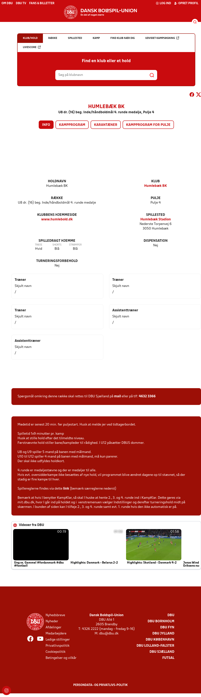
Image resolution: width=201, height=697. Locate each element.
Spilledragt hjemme (57, 241)
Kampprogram (72, 125)
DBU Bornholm (161, 621)
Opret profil (186, 3)
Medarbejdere (56, 633)
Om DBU (7, 3)
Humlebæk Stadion (155, 219)
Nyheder (52, 621)
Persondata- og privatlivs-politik (100, 685)
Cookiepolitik (55, 652)
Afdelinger (53, 627)
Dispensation (156, 241)
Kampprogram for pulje (148, 125)
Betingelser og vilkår (61, 658)
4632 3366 (147, 396)
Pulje (156, 198)
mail (117, 396)
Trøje (38, 245)
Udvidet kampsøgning (162, 38)
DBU (170, 615)
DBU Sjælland (162, 652)
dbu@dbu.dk (108, 633)
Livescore (32, 47)
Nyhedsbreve (55, 615)
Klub (155, 181)
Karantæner (105, 125)
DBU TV (21, 3)
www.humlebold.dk (57, 219)
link (66, 488)
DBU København (160, 639)
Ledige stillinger (58, 639)
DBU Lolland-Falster (155, 645)
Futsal (168, 658)
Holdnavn (57, 181)
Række (57, 198)
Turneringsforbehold (57, 261)
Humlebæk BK (155, 186)
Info (46, 125)
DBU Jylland (163, 633)
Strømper (75, 245)
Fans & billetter (41, 3)
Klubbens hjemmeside (57, 215)
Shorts (56, 245)
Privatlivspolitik (57, 645)
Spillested (155, 215)
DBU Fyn (167, 627)
